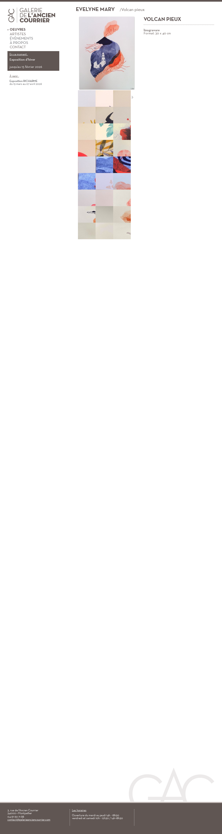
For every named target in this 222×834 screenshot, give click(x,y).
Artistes (16, 34)
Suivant (132, 97)
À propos (17, 43)
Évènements (20, 38)
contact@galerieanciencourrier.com (28, 819)
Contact (16, 47)
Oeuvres (16, 29)
